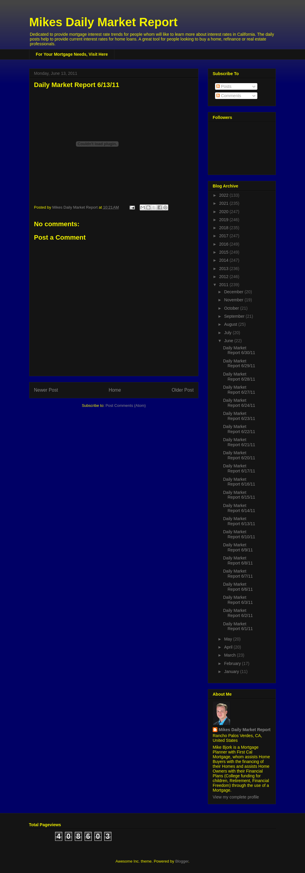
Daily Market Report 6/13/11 (239, 521)
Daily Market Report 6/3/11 (238, 600)
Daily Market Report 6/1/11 (238, 626)
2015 (224, 252)
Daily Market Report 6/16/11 (239, 482)
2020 (224, 211)
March (230, 655)
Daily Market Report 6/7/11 (238, 574)
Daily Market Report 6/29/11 (239, 363)
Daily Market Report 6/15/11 (239, 495)
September (234, 316)
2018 (224, 227)
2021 (224, 203)
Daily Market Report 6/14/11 (239, 508)
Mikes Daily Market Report (103, 22)
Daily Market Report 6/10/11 (239, 534)
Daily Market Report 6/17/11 (239, 468)
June (229, 340)
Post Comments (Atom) (125, 405)
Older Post (183, 390)
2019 (224, 219)
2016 (224, 244)
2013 (224, 268)
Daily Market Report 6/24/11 (239, 403)
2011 (224, 284)
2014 (224, 260)
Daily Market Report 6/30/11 (239, 350)
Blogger (181, 861)
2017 (224, 235)
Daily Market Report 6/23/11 (239, 416)
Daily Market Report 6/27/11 (239, 390)
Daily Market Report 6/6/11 (238, 587)
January (232, 671)
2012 (224, 276)
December (234, 291)
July (228, 332)
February (233, 663)
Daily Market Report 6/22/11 (239, 429)
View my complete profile (236, 797)
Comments (228, 95)
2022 (224, 195)
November (234, 299)
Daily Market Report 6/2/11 (238, 613)
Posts (223, 86)
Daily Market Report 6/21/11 (239, 442)
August (231, 324)
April (229, 647)
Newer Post (46, 390)
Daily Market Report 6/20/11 (239, 455)
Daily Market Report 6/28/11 (239, 377)
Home (115, 390)
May (228, 639)
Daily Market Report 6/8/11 (238, 560)
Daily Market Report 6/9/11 (238, 547)
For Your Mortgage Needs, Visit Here (72, 54)
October (232, 308)
